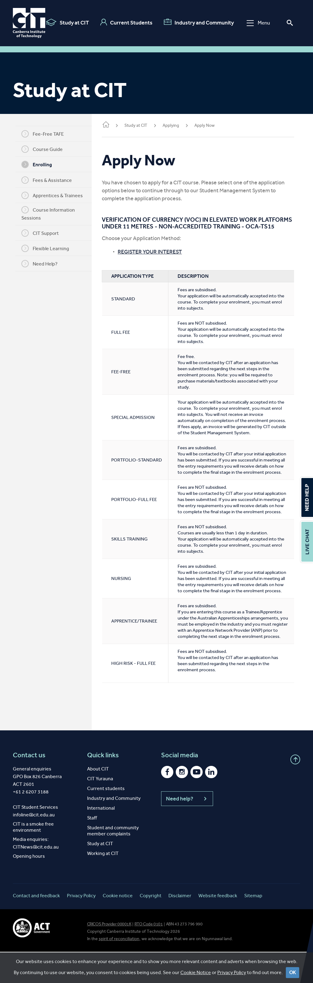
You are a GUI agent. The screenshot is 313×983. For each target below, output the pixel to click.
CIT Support (42, 233)
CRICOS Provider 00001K (109, 955)
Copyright (150, 927)
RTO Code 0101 (148, 955)
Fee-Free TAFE (45, 133)
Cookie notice (118, 927)
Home (110, 125)
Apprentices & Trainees (54, 195)
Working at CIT (103, 884)
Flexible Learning (47, 248)
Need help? (187, 830)
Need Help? (42, 263)
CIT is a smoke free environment (33, 858)
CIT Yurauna (100, 810)
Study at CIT (67, 22)
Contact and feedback (36, 927)
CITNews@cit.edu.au (36, 878)
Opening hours (29, 887)
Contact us (29, 786)
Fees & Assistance (49, 180)
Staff (92, 849)
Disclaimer (179, 927)
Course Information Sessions (50, 213)
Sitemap (253, 927)
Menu (258, 23)
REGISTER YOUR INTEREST (154, 258)
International (101, 839)
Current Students (126, 22)
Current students (106, 820)
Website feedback (217, 927)
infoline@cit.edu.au (34, 846)
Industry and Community (199, 22)
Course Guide (44, 149)
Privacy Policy (81, 927)
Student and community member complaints (113, 862)
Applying (175, 125)
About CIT (98, 800)
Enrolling (39, 164)
